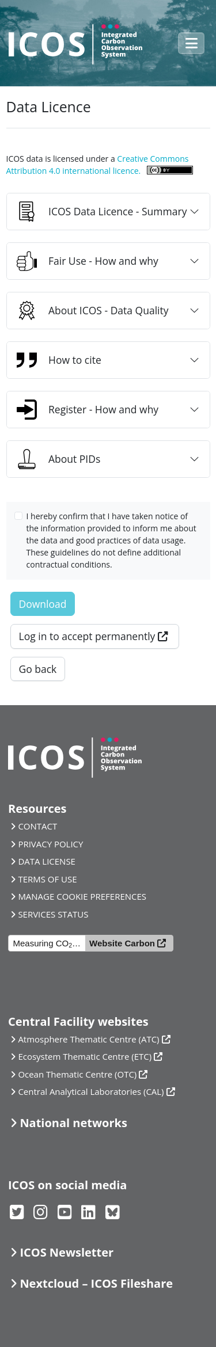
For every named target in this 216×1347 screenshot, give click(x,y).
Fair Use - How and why (87, 261)
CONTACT (37, 826)
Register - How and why (87, 409)
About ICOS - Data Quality (93, 310)
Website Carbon (122, 943)
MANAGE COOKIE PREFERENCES (82, 896)
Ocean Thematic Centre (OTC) (77, 1074)
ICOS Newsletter (66, 1252)
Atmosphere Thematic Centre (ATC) (88, 1039)
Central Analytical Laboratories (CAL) (91, 1091)
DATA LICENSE (46, 861)
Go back (38, 669)
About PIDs (58, 459)
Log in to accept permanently (87, 636)
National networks (73, 1123)
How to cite (59, 360)
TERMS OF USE (47, 879)
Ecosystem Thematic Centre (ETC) (84, 1056)
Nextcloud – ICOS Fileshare (96, 1283)
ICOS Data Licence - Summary (102, 211)
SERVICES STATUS (53, 914)
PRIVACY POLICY (50, 844)
